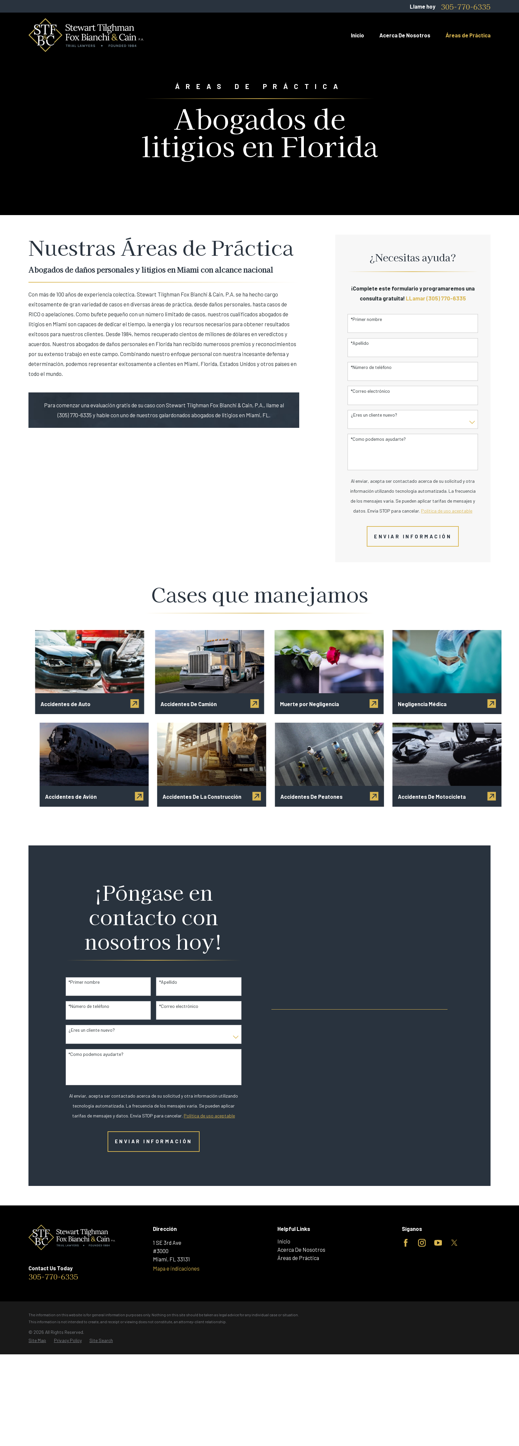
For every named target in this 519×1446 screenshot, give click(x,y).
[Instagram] (422, 1243)
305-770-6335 (466, 6)
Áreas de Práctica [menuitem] (468, 35)
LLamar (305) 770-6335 (436, 298)
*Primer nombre (366, 319)
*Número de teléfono (371, 367)
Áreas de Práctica (298, 1257)
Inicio (283, 1241)
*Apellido (360, 343)
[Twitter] (454, 1243)
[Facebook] (405, 1243)
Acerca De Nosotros (301, 1249)
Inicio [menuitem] (357, 35)
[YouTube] (438, 1243)
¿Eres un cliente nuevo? (374, 415)
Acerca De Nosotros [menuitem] (404, 35)
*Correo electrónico (370, 391)
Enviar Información (412, 536)
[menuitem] (37, 1340)
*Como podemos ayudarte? (378, 439)
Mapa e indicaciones (176, 1268)
